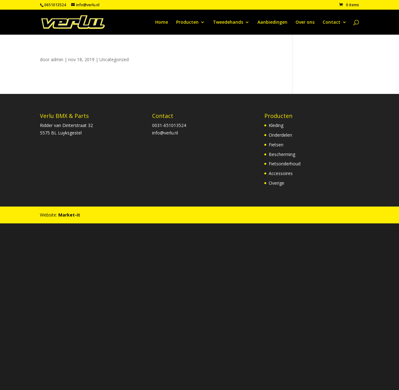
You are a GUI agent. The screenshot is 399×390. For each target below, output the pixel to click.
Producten (187, 22)
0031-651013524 (169, 125)
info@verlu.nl (165, 133)
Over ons (305, 22)
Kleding (276, 125)
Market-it (69, 215)
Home (161, 22)
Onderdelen (280, 135)
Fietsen (276, 145)
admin (57, 59)
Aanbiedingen (272, 22)
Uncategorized (114, 59)
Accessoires (281, 173)
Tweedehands (228, 22)
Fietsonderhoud (284, 164)
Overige (276, 183)
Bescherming (282, 154)
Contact (331, 22)
